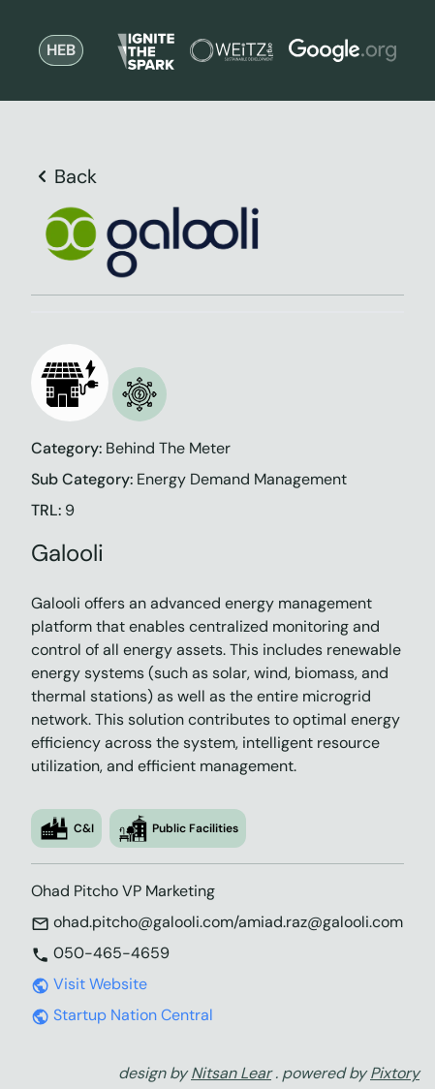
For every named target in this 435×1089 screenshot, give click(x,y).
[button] (70, 382)
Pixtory (394, 1073)
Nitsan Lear (231, 1073)
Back (64, 176)
